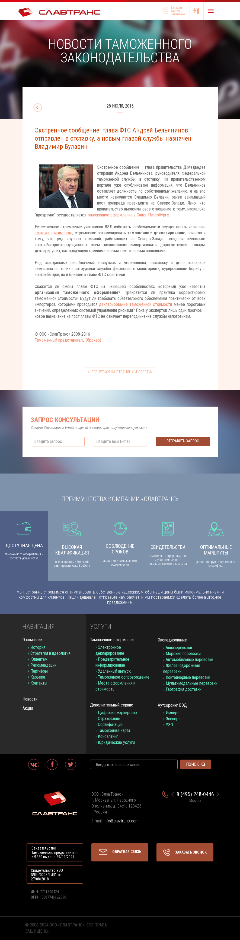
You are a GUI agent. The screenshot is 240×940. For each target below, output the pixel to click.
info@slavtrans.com (121, 821)
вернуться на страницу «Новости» (120, 372)
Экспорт (173, 718)
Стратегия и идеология (50, 653)
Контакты (38, 683)
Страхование (109, 718)
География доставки (183, 689)
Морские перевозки (183, 653)
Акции (28, 708)
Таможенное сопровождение (123, 677)
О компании (32, 639)
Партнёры (39, 671)
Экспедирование (172, 640)
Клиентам (38, 659)
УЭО (169, 724)
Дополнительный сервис (111, 705)
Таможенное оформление (113, 639)
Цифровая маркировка (117, 712)
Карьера (37, 677)
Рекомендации (43, 665)
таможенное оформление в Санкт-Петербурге (128, 215)
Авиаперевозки (179, 647)
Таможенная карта (114, 730)
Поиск (196, 764)
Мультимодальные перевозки (191, 683)
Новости (30, 699)
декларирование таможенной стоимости (135, 304)
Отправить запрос (183, 441)
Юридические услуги (116, 742)
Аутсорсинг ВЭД (172, 705)
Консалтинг (108, 736)
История (37, 647)
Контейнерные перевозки (188, 677)
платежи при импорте (54, 232)
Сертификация (110, 724)
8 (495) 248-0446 (195, 794)
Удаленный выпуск (114, 671)
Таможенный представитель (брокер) (68, 340)
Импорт (172, 712)
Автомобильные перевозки (189, 659)
